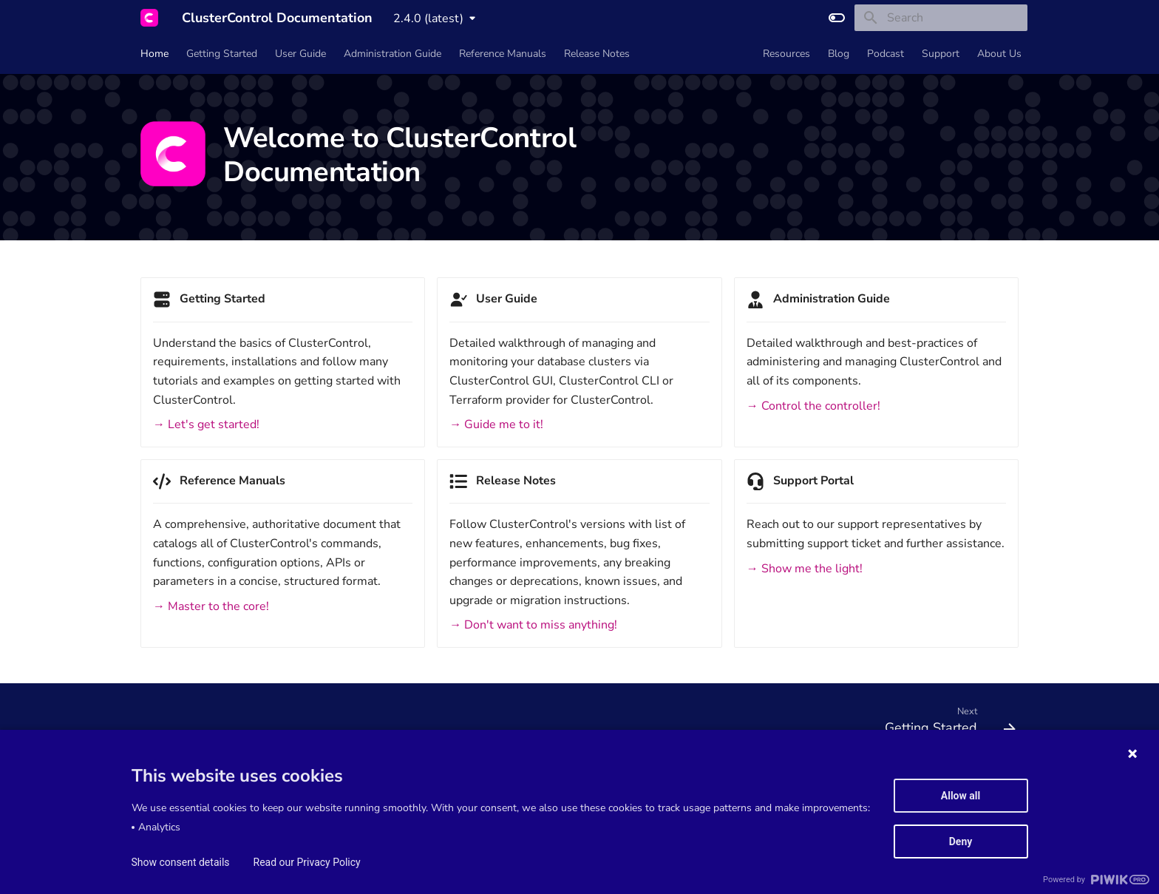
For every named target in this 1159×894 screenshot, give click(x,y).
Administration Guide (392, 54)
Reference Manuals (502, 54)
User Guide (300, 54)
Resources (786, 54)
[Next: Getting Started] (945, 724)
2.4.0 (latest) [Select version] (428, 18)
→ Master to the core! (211, 606)
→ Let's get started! (206, 424)
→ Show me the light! (805, 569)
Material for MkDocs (222, 878)
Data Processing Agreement (396, 787)
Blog (838, 54)
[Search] (940, 17)
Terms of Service (171, 787)
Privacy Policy (498, 787)
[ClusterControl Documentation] (149, 18)
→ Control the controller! (813, 406)
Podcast (885, 54)
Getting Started (221, 54)
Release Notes (597, 54)
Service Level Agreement (272, 787)
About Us (999, 54)
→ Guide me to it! (496, 424)
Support (940, 54)
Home (154, 54)
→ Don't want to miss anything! (533, 625)
